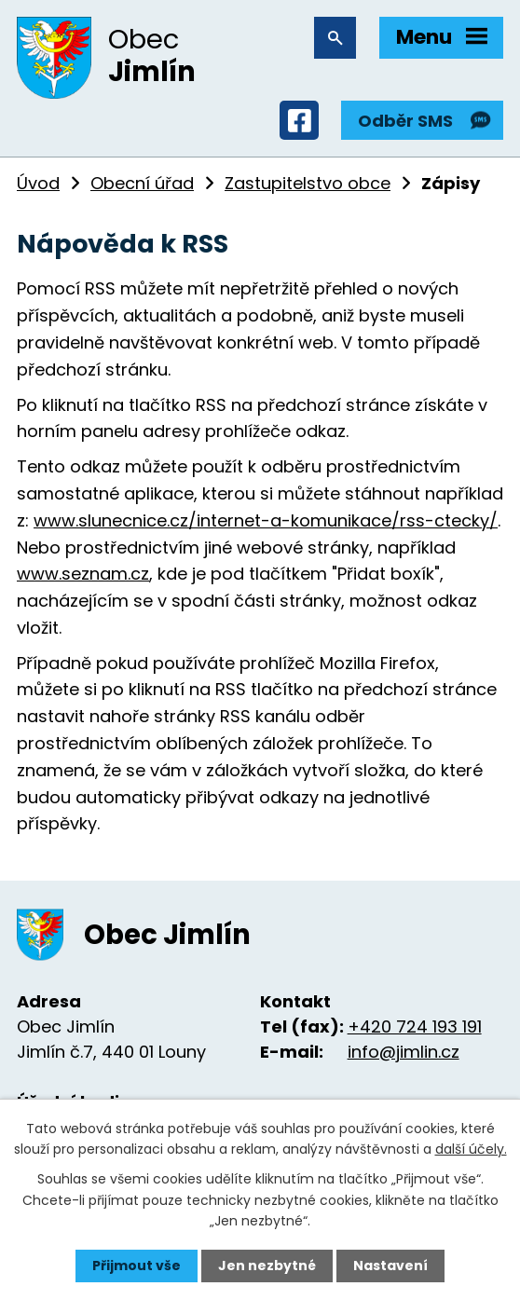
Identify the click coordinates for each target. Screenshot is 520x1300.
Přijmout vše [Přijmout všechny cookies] (136, 1265)
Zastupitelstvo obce (307, 183)
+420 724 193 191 (415, 1026)
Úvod (38, 183)
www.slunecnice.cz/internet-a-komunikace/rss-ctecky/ (266, 520)
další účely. (471, 1149)
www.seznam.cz (83, 573)
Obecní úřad (142, 183)
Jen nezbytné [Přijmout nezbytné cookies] (267, 1265)
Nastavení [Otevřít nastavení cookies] (390, 1265)
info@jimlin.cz (403, 1051)
